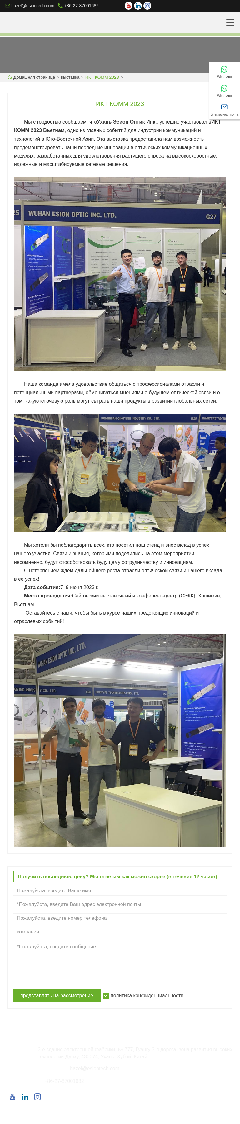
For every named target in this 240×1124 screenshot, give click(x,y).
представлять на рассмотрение (56, 995)
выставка (70, 77)
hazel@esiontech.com (32, 5)
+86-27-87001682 (81, 5)
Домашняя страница (34, 77)
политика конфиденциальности (147, 995)
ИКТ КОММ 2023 (102, 77)
